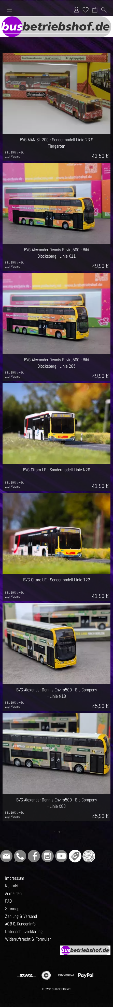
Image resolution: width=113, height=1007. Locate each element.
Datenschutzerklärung (24, 931)
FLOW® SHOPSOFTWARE (56, 989)
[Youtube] (61, 856)
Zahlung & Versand (21, 916)
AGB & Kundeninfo (20, 924)
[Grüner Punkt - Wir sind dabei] (88, 856)
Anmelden (76, 9)
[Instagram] (47, 856)
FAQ (8, 901)
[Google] (75, 856)
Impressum (14, 878)
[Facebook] (33, 856)
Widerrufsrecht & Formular (28, 939)
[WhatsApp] (20, 856)
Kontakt (12, 886)
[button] (9, 9)
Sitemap (12, 908)
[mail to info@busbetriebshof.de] (6, 856)
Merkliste (85, 9)
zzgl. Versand (12, 156)
